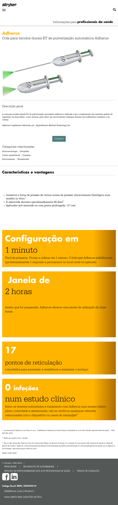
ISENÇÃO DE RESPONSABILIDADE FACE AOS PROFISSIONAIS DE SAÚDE (37, 470)
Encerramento (8, 159)
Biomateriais (23, 159)
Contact (59, 138)
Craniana (26, 155)
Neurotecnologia (9, 151)
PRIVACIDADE (10, 466)
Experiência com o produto (19, 491)
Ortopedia (24, 151)
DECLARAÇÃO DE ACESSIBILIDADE (38, 466)
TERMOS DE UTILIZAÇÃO (88, 470)
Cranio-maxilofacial (11, 155)
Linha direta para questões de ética (23, 497)
